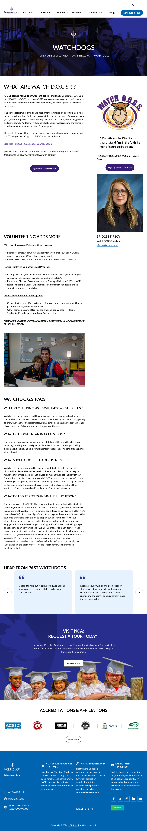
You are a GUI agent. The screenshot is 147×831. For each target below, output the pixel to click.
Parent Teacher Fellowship (77, 55)
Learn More (73, 739)
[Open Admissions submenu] (52, 12)
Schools (61, 12)
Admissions (45, 12)
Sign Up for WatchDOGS (44, 168)
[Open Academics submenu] (84, 12)
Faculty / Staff (85, 808)
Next (139, 592)
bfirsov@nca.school (107, 245)
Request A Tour (73, 663)
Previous (8, 592)
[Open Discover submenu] (34, 12)
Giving (111, 12)
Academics (77, 12)
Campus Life (95, 12)
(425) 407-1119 (16, 792)
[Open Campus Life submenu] (103, 12)
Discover (28, 12)
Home (41, 55)
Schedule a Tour (131, 12)
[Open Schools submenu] (67, 12)
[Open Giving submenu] (116, 12)
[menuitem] (140, 5)
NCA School (73, 825)
